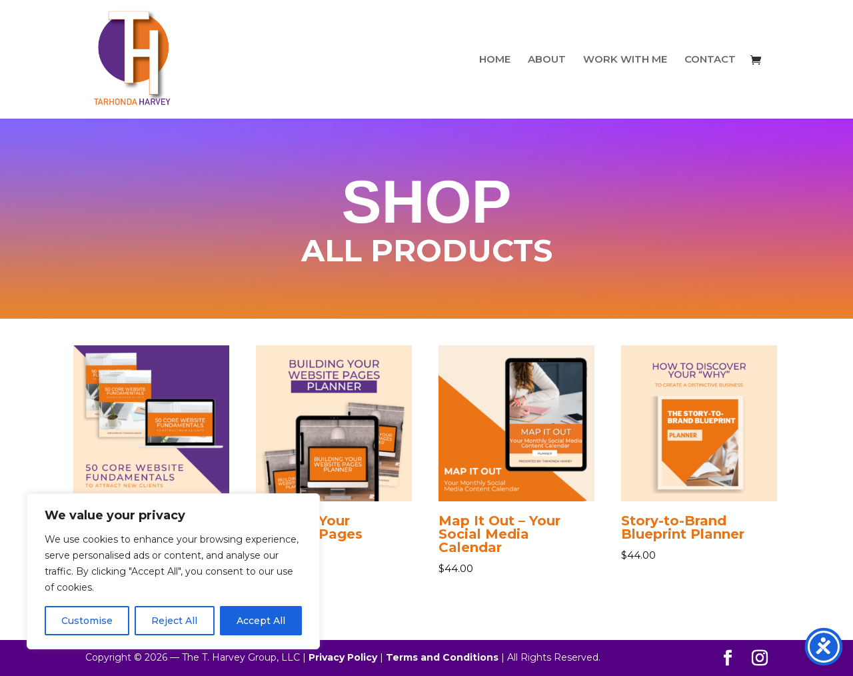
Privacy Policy (343, 657)
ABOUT (547, 60)
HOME (494, 60)
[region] (173, 571)
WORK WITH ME (625, 60)
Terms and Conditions (442, 657)
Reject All (174, 621)
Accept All (261, 621)
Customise (87, 621)
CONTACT (710, 60)
